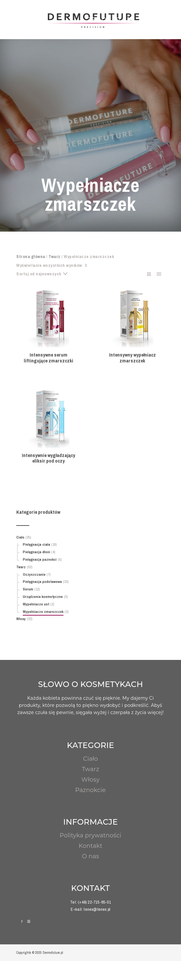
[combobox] (44, 274)
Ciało (20, 537)
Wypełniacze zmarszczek (43, 611)
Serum (28, 589)
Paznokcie (90, 790)
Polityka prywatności (90, 835)
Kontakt (91, 845)
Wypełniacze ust (36, 604)
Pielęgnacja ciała (36, 544)
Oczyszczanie (34, 574)
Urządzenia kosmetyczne (43, 596)
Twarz (55, 256)
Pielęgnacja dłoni (36, 552)
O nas (90, 856)
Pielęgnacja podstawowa (42, 581)
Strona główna (30, 256)
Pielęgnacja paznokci (40, 559)
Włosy (21, 619)
